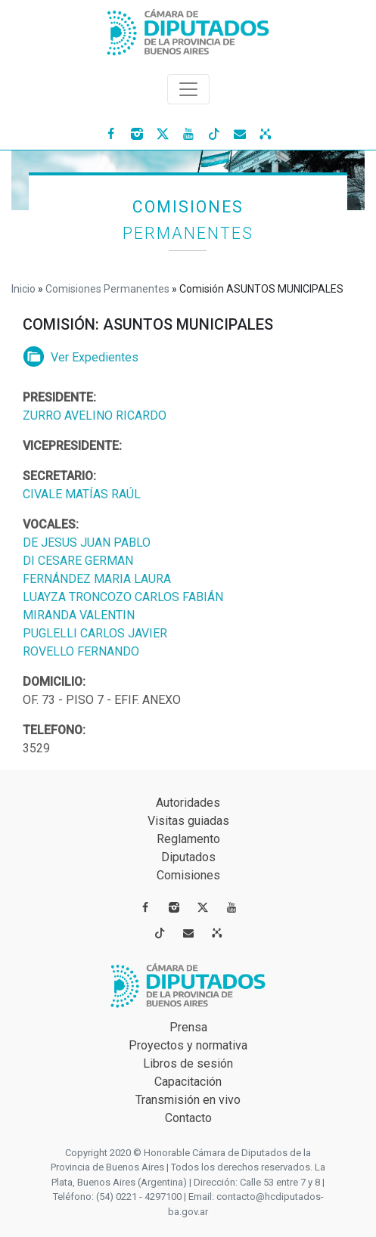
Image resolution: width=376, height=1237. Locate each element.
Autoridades (188, 802)
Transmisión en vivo (188, 1100)
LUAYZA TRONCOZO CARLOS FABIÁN (123, 597)
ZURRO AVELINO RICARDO (94, 415)
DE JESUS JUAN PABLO (87, 542)
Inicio (23, 289)
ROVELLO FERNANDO (81, 651)
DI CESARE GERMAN (78, 560)
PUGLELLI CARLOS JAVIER (95, 633)
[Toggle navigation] (188, 89)
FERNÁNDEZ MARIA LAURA (97, 579)
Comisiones (188, 875)
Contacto (188, 1118)
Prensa (188, 1027)
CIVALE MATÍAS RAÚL (82, 494)
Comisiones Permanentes (107, 289)
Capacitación (188, 1081)
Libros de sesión (188, 1063)
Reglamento (188, 839)
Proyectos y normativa (188, 1045)
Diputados (188, 857)
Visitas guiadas (188, 821)
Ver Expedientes (80, 357)
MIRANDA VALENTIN (79, 615)
